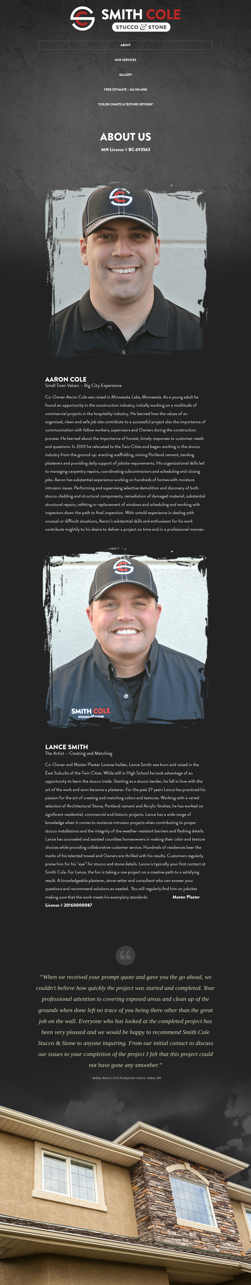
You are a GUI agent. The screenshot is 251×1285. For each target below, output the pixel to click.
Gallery (125, 74)
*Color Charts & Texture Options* (125, 104)
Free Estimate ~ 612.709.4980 (125, 89)
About (125, 45)
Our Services (125, 60)
